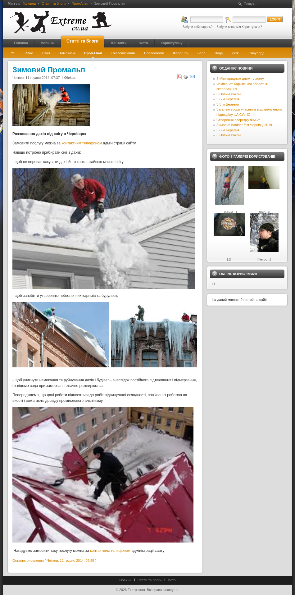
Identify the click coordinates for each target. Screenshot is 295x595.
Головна (29, 3)
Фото (171, 580)
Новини (125, 580)
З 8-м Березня (227, 99)
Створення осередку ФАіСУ (238, 120)
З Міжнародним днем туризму (240, 78)
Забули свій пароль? (198, 27)
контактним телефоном (81, 143)
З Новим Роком (228, 94)
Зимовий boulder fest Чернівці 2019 (244, 125)
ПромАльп (80, 3)
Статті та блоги (54, 3)
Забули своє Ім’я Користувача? (239, 27)
